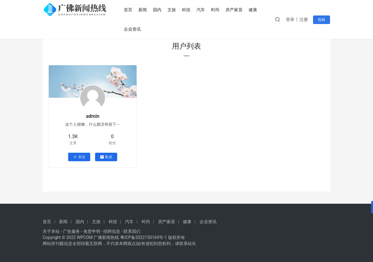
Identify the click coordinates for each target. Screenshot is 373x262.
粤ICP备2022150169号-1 (143, 237)
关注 (79, 157)
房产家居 (234, 9)
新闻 (143, 9)
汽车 (201, 9)
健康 (253, 9)
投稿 (321, 20)
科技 (187, 9)
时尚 (216, 9)
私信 (106, 157)
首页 (128, 9)
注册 (304, 19)
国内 (157, 9)
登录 (290, 19)
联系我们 (132, 231)
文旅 (172, 9)
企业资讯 (132, 29)
